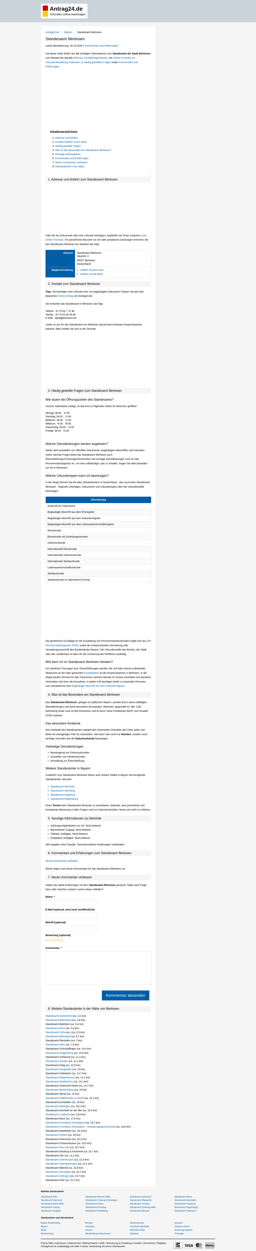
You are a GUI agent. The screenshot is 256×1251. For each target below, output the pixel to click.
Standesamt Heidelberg (96, 1211)
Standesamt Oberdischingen (62, 1163)
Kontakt (137, 1243)
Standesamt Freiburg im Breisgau (101, 1200)
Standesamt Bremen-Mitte (97, 1197)
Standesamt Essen (94, 1203)
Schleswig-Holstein (183, 1230)
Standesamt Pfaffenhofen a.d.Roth (65, 1098)
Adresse (77, 57)
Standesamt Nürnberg (62, 790)
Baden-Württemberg (50, 1223)
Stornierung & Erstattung (118, 1243)
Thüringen (179, 1233)
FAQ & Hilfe (47, 1243)
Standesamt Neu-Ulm (58, 1147)
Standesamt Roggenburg (60, 1052)
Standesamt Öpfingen (58, 1176)
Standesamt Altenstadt (58, 1036)
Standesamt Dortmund (140, 1197)
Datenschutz (74, 1243)
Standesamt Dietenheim (59, 1015)
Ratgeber (161, 1243)
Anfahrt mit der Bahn (91, 274)
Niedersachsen (137, 1223)
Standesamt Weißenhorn (60, 1081)
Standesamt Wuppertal (141, 1200)
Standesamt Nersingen (58, 1171)
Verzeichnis (149, 1243)
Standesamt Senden (57, 1061)
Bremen (89, 1223)
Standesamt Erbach (57, 1134)
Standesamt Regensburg (64, 798)
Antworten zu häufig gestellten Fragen (90, 62)
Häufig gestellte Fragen (68, 146)
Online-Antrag (65, 295)
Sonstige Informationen (68, 154)
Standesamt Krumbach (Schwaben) (66, 1122)
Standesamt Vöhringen (58, 1032)
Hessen (89, 1230)
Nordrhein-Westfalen (140, 1226)
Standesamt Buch (56, 1028)
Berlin (43, 1230)
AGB (101, 1243)
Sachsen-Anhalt (182, 1226)
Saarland (134, 1233)
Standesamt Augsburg (62, 794)
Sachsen (178, 1223)
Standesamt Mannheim (185, 1200)
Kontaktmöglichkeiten (96, 57)
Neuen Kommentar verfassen (71, 162)
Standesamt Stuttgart (51, 1211)
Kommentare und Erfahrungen (101, 45)
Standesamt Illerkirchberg (60, 1089)
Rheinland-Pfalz (137, 1230)
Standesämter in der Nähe (69, 166)
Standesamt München (62, 786)
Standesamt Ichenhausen (60, 1159)
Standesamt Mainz (183, 1197)
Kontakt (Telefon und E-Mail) (71, 141)
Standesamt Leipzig (50, 1207)
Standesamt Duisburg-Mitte (143, 1207)
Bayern (68, 32)
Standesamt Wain (56, 1044)
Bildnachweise (90, 1243)
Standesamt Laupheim (58, 1114)
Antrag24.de (52, 32)
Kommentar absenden (125, 995)
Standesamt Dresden (140, 1203)
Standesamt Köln (49, 1197)
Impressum (60, 1243)
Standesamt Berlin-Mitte (52, 1203)
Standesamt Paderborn (185, 1211)
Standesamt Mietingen (58, 1106)
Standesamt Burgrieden (59, 1069)
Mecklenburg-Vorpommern (97, 1233)
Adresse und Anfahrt (66, 137)
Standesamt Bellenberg (59, 1020)
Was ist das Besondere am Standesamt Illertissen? (83, 150)
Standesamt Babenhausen (61, 1077)
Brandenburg (47, 1233)
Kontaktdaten (91, 672)
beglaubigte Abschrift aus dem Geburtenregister (98, 685)
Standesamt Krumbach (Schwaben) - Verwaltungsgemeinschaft (81, 1126)
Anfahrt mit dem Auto (92, 270)
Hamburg (89, 1226)
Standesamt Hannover (51, 1200)
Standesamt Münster (140, 1211)
